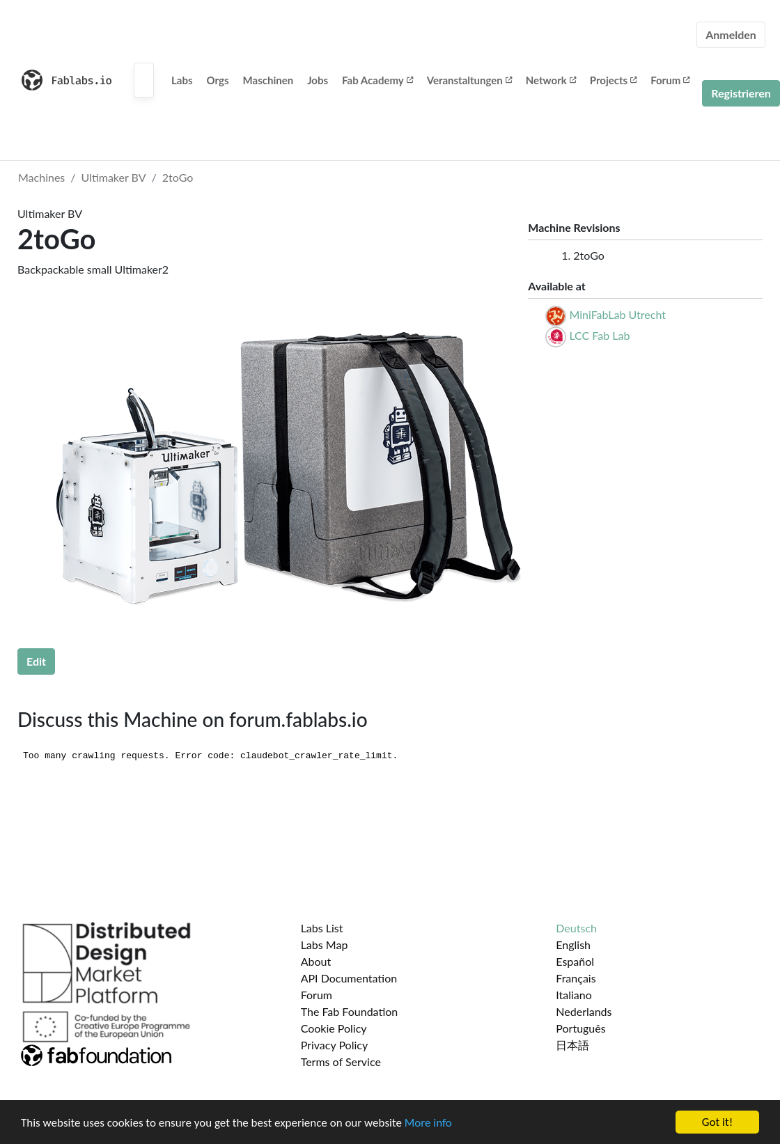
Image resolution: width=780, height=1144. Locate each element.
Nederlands (583, 1011)
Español (575, 961)
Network (551, 80)
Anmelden (730, 34)
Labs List (322, 927)
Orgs (218, 80)
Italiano (574, 994)
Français (575, 978)
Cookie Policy (334, 1028)
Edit (36, 661)
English (573, 944)
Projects (613, 80)
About (316, 961)
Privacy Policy (334, 1044)
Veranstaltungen (469, 80)
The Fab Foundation (349, 1011)
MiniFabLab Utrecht (617, 314)
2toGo (178, 177)
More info (428, 1122)
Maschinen (268, 80)
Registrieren (741, 93)
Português (580, 1028)
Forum (669, 80)
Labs (182, 80)
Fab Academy (377, 80)
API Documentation (349, 978)
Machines (41, 177)
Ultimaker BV (113, 177)
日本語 (572, 1044)
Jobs (317, 80)
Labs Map (324, 944)
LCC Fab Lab (599, 335)
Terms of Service (341, 1061)
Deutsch (576, 927)
